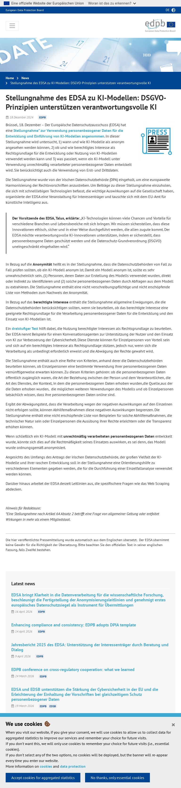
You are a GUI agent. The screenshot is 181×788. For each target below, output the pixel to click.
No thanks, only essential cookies (117, 777)
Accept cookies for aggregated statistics (43, 777)
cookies (46, 766)
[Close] (173, 724)
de (168, 10)
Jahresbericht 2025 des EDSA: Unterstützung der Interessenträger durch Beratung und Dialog (90, 647)
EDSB (52, 706)
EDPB (42, 117)
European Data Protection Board (25, 10)
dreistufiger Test (25, 328)
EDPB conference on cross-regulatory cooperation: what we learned (73, 669)
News (25, 78)
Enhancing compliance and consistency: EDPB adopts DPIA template (73, 625)
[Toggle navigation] (12, 25)
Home (10, 78)
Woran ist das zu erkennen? (112, 3)
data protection (73, 766)
